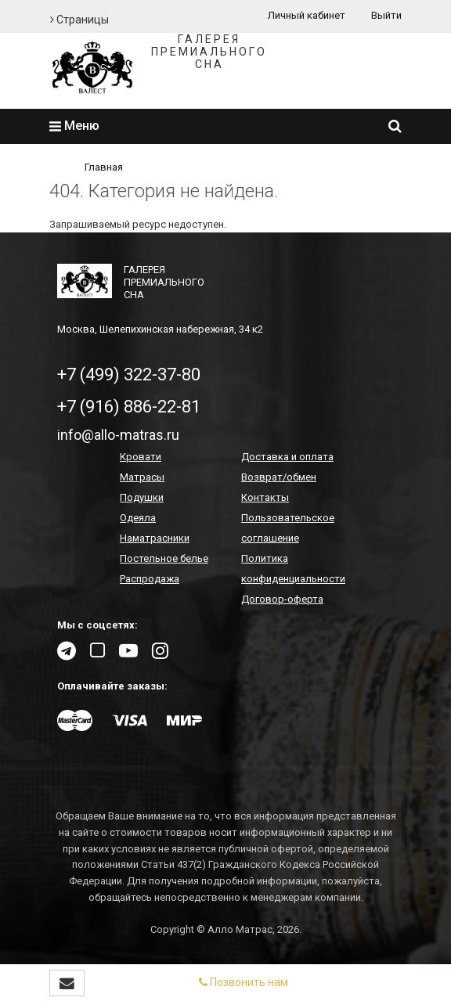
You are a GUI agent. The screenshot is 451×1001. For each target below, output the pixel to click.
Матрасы (142, 477)
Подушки (142, 497)
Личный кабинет (306, 15)
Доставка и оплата (287, 457)
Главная (104, 167)
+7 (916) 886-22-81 (128, 406)
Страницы (79, 19)
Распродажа (149, 579)
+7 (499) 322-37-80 (128, 374)
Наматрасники (154, 538)
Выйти (386, 15)
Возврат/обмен (278, 477)
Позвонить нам (243, 982)
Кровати (140, 457)
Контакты (265, 497)
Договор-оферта (282, 599)
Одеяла (138, 518)
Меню (74, 125)
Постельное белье (164, 558)
